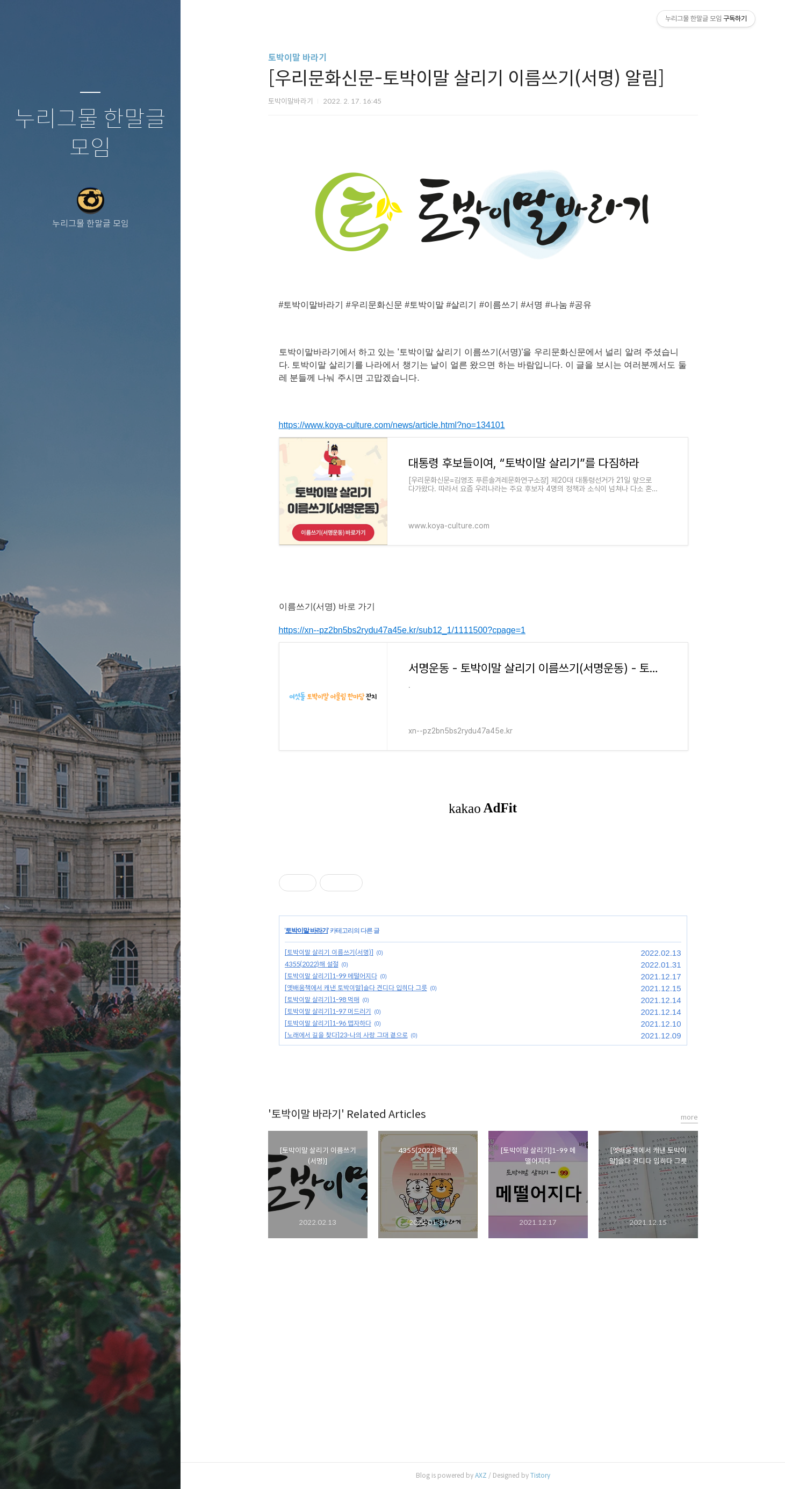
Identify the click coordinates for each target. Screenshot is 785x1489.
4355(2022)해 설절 (312, 964)
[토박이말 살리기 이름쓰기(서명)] (329, 952)
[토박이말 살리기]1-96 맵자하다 (328, 1023)
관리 (154, 1467)
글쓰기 (27, 1467)
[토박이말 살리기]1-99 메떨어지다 (331, 976)
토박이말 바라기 (297, 57)
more (689, 1117)
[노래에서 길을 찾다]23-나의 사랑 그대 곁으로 (346, 1035)
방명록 (69, 1467)
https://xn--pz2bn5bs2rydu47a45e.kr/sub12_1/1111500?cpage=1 (402, 630)
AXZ (481, 1475)
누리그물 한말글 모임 (90, 134)
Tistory (540, 1475)
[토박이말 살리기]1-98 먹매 (322, 1000)
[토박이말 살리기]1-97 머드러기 (328, 1011)
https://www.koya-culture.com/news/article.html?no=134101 (392, 425)
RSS (112, 1467)
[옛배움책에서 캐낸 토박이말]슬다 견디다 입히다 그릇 (356, 988)
